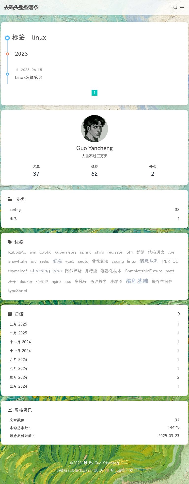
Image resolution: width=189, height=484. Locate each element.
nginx (56, 281)
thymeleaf (17, 271)
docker (26, 281)
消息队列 (149, 261)
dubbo (45, 252)
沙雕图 (116, 281)
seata (83, 261)
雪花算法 (100, 261)
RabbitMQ (17, 252)
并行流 (91, 271)
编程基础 (137, 281)
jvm (33, 252)
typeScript (17, 290)
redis (44, 261)
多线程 (80, 281)
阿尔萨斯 (73, 271)
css (67, 281)
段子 (12, 281)
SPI (129, 252)
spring (86, 252)
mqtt (170, 271)
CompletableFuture (143, 271)
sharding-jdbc (46, 271)
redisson (115, 252)
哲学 (140, 252)
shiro (99, 252)
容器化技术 (111, 271)
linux (131, 261)
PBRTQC (170, 261)
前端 (57, 261)
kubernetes (66, 252)
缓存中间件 (162, 281)
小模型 (42, 281)
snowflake (18, 261)
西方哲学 (98, 281)
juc (34, 261)
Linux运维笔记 (28, 77)
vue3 (70, 261)
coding (118, 261)
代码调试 (156, 252)
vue (171, 252)
